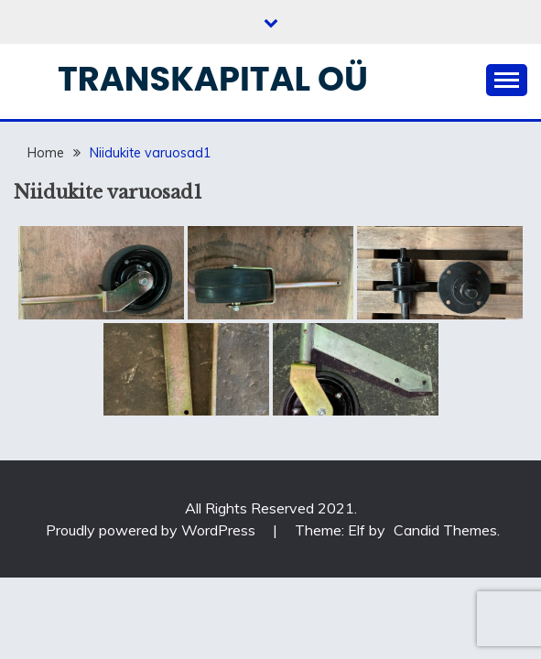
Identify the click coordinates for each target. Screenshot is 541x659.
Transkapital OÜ (213, 79)
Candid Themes (445, 530)
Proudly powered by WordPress (152, 530)
